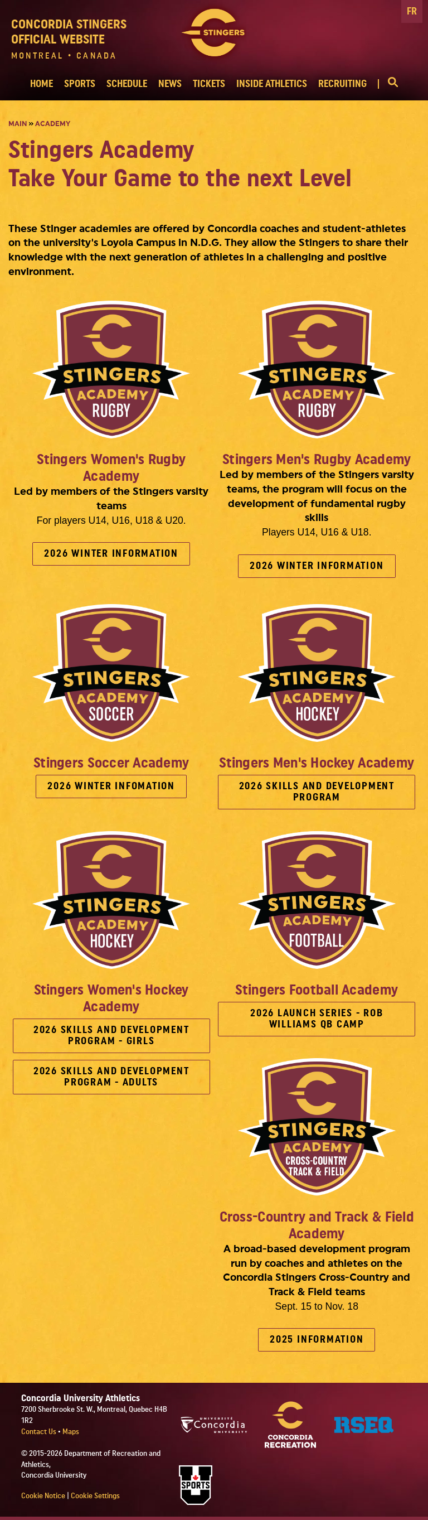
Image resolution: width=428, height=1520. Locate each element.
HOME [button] (41, 84)
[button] (388, 84)
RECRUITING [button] (342, 84)
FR (412, 11)
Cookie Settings (95, 1496)
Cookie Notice (43, 1496)
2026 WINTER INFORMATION (111, 553)
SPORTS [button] (79, 84)
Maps (70, 1432)
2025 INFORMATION (316, 1339)
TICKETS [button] (209, 84)
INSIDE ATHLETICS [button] (271, 84)
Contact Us (39, 1432)
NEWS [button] (170, 84)
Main (17, 123)
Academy (52, 123)
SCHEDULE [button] (126, 84)
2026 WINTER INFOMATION (111, 786)
